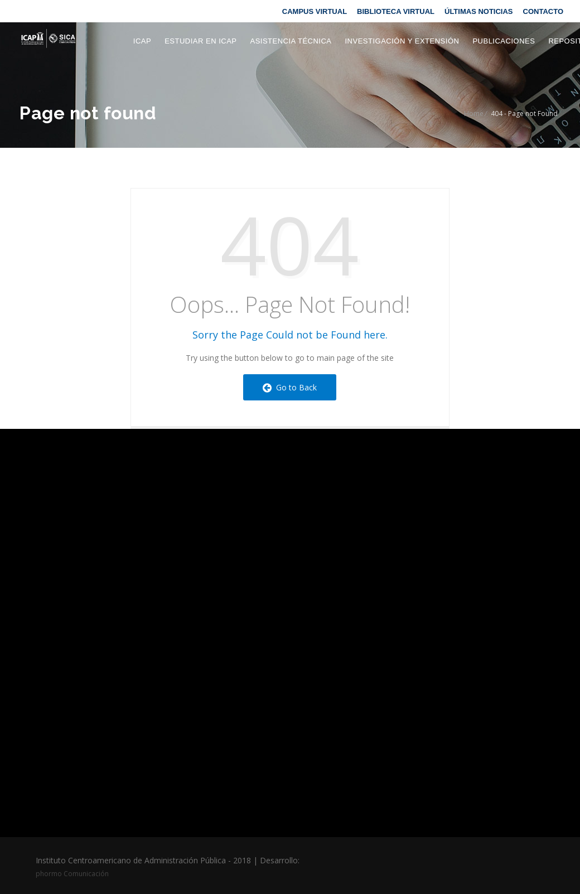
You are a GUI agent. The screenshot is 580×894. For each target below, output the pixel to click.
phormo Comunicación (72, 873)
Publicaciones (503, 41)
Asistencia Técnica (290, 41)
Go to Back (290, 387)
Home (474, 113)
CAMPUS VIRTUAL (314, 11)
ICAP (142, 41)
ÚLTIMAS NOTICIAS (478, 11)
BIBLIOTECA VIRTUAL (395, 11)
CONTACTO (543, 11)
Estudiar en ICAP (200, 41)
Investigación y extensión (402, 41)
